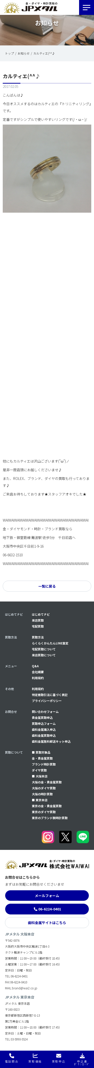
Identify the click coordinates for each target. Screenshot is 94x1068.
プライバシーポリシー (47, 701)
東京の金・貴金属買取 (47, 806)
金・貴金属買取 (42, 758)
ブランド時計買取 (44, 764)
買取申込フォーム (44, 723)
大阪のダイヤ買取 (44, 788)
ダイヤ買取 (39, 770)
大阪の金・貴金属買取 (47, 782)
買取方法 (38, 637)
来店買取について (44, 655)
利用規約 (38, 678)
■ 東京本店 (39, 800)
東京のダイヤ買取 (44, 812)
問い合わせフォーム (45, 711)
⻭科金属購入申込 (44, 729)
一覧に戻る (47, 586)
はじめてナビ (41, 614)
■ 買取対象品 (41, 752)
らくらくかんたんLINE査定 (50, 643)
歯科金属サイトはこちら (47, 922)
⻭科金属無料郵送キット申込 (51, 741)
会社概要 (38, 672)
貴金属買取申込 (42, 717)
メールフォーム (47, 895)
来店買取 (38, 620)
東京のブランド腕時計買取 (50, 818)
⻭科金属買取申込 (44, 735)
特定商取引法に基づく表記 (50, 695)
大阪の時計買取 (42, 794)
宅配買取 (38, 626)
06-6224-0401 (49, 908)
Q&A (35, 666)
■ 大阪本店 (39, 776)
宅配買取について (44, 649)
